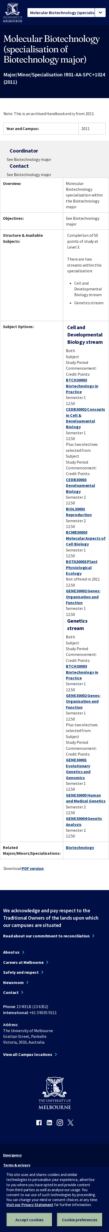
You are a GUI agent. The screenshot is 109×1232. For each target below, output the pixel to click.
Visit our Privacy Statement (29, 1204)
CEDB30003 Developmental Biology (80, 485)
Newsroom (13, 982)
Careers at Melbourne (23, 962)
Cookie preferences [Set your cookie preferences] (79, 1219)
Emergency (12, 1155)
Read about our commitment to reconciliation (46, 935)
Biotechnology (80, 847)
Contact (11, 992)
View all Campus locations (27, 1054)
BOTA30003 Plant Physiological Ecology (81, 567)
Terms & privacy (16, 1165)
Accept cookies (29, 1219)
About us (11, 952)
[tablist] (66, 12)
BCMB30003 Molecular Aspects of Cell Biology (86, 538)
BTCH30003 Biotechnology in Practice (82, 385)
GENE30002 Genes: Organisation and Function (83, 596)
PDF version (33, 868)
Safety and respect (21, 972)
